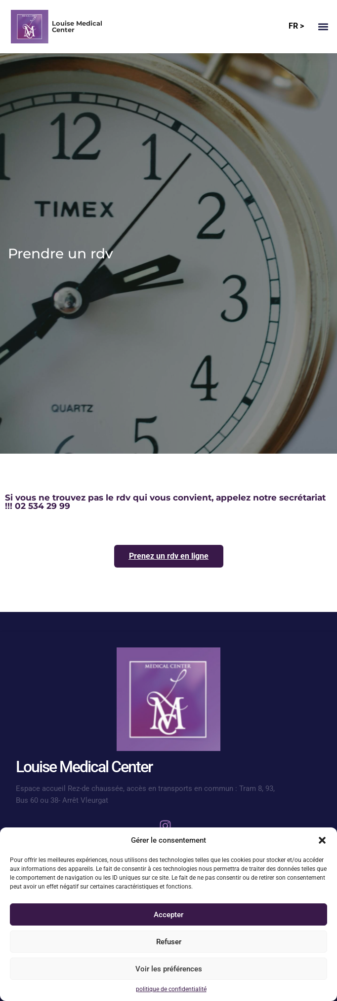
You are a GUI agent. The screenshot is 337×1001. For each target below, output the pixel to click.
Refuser (168, 941)
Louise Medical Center (77, 26)
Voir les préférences (168, 969)
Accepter (168, 914)
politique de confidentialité (171, 989)
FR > (296, 26)
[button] (322, 840)
